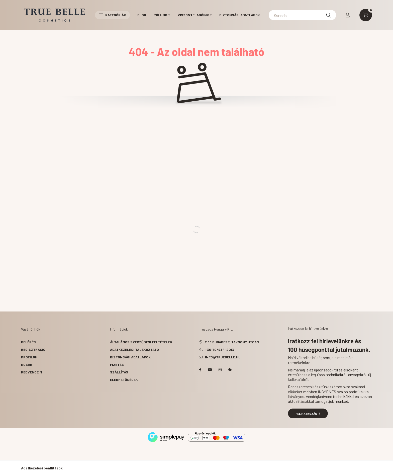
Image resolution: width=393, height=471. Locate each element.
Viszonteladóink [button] (193, 15)
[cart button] (365, 15)
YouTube (210, 370)
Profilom (29, 357)
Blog (141, 15)
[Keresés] (302, 15)
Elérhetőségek (124, 379)
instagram (220, 370)
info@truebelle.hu (223, 357)
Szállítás (119, 372)
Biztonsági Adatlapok (239, 15)
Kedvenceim (31, 372)
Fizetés (117, 364)
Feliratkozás (308, 413)
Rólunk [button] (160, 15)
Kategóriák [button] (112, 15)
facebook (200, 370)
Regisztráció (33, 349)
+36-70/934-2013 (219, 349)
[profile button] (347, 15)
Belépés (28, 342)
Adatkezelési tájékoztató (134, 349)
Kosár (26, 364)
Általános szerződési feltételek (141, 342)
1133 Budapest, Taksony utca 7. (232, 342)
